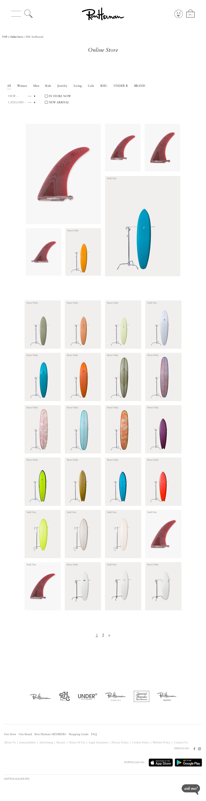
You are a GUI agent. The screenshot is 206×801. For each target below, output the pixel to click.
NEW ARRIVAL (59, 102)
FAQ (94, 734)
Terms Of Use (77, 742)
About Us (10, 742)
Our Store (10, 734)
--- (29, 96)
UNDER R (121, 86)
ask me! (191, 789)
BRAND (139, 86)
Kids (48, 86)
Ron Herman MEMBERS (50, 734)
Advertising (46, 742)
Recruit (61, 742)
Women (22, 86)
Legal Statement (98, 742)
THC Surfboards (34, 37)
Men (36, 86)
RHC (103, 86)
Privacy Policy (120, 742)
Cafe (91, 86)
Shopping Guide (79, 734)
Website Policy (161, 742)
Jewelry (62, 86)
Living (78, 86)
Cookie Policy (140, 742)
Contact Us (180, 742)
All (9, 86)
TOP (4, 37)
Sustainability (27, 742)
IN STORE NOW (60, 96)
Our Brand (25, 734)
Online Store (16, 37)
